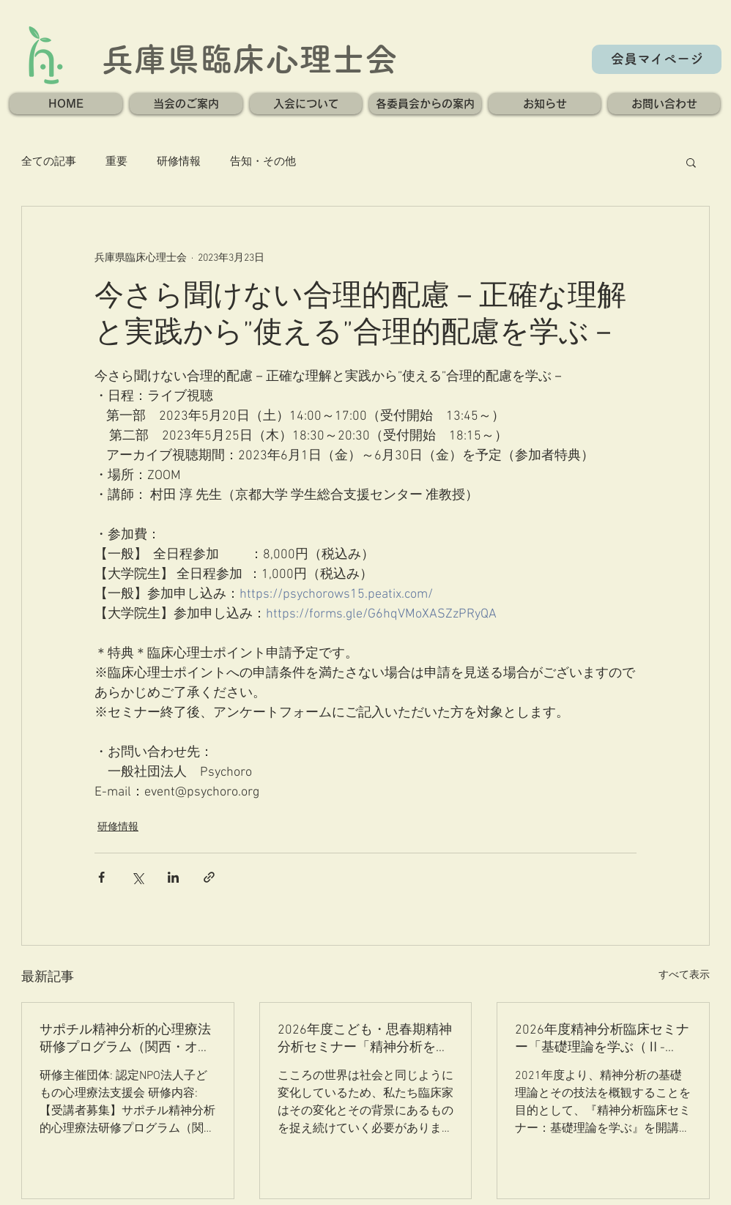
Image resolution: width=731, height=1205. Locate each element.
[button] (186, 103)
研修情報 (179, 161)
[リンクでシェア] (209, 877)
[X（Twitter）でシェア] (137, 877)
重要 (116, 161)
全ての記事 (48, 161)
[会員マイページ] (656, 59)
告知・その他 (263, 161)
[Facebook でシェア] (101, 877)
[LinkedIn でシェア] (173, 877)
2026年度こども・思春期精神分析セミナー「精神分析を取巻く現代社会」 (365, 1039)
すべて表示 (684, 975)
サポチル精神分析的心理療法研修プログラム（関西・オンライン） (125, 1039)
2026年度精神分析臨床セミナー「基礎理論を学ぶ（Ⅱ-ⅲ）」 (602, 1039)
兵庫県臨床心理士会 (249, 58)
